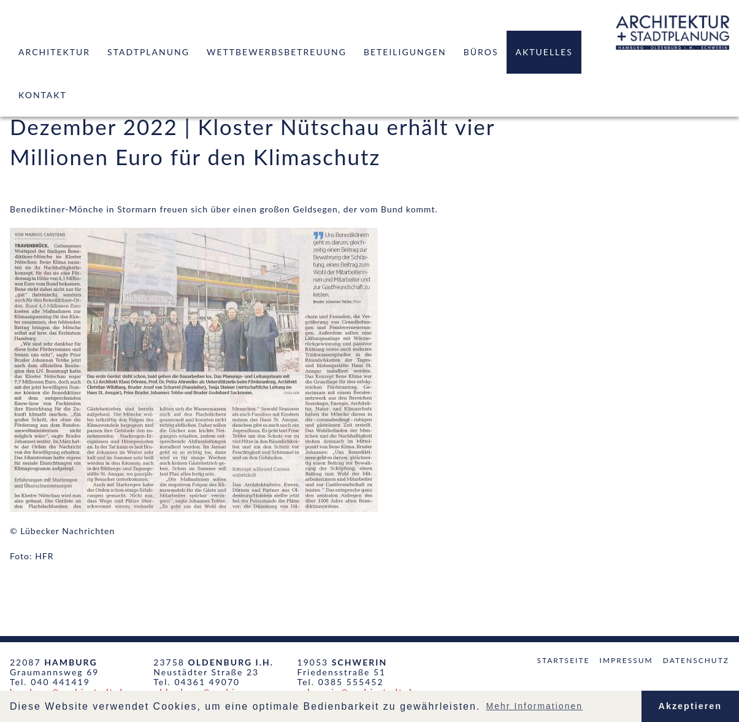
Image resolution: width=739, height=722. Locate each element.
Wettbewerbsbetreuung (277, 52)
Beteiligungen (405, 52)
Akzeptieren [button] (690, 706)
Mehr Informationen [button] (534, 706)
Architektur (54, 52)
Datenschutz (696, 660)
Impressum (626, 660)
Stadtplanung (148, 52)
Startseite (563, 660)
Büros (481, 52)
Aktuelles (543, 52)
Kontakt (42, 95)
